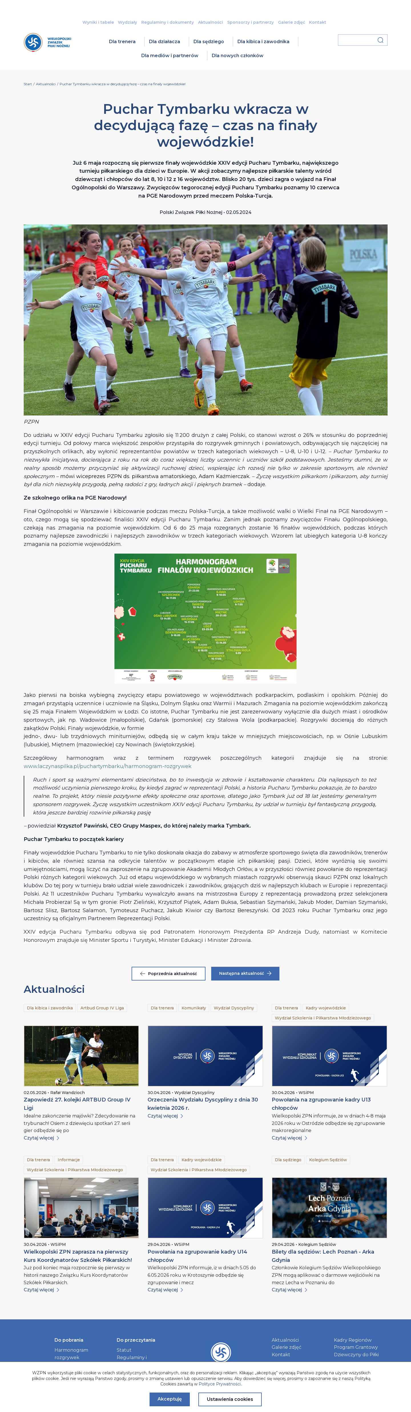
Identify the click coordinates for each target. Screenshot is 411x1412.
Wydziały (127, 22)
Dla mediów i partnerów (169, 55)
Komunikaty (194, 1008)
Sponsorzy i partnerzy (250, 22)
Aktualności (210, 22)
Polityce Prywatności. (220, 1384)
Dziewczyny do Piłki (356, 1354)
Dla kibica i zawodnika (263, 41)
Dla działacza (164, 41)
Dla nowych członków (237, 55)
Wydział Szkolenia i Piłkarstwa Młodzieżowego (323, 1018)
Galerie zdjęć (291, 22)
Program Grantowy (356, 1347)
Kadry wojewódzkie (326, 1008)
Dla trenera (122, 41)
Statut (124, 1350)
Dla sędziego (209, 41)
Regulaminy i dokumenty (167, 22)
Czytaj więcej (41, 1138)
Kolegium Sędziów (328, 1159)
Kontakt (317, 22)
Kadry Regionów (353, 1340)
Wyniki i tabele (98, 22)
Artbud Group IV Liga (102, 1008)
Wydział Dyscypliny (234, 1008)
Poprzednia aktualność (168, 973)
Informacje (69, 1159)
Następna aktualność (245, 973)
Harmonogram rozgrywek (71, 1353)
